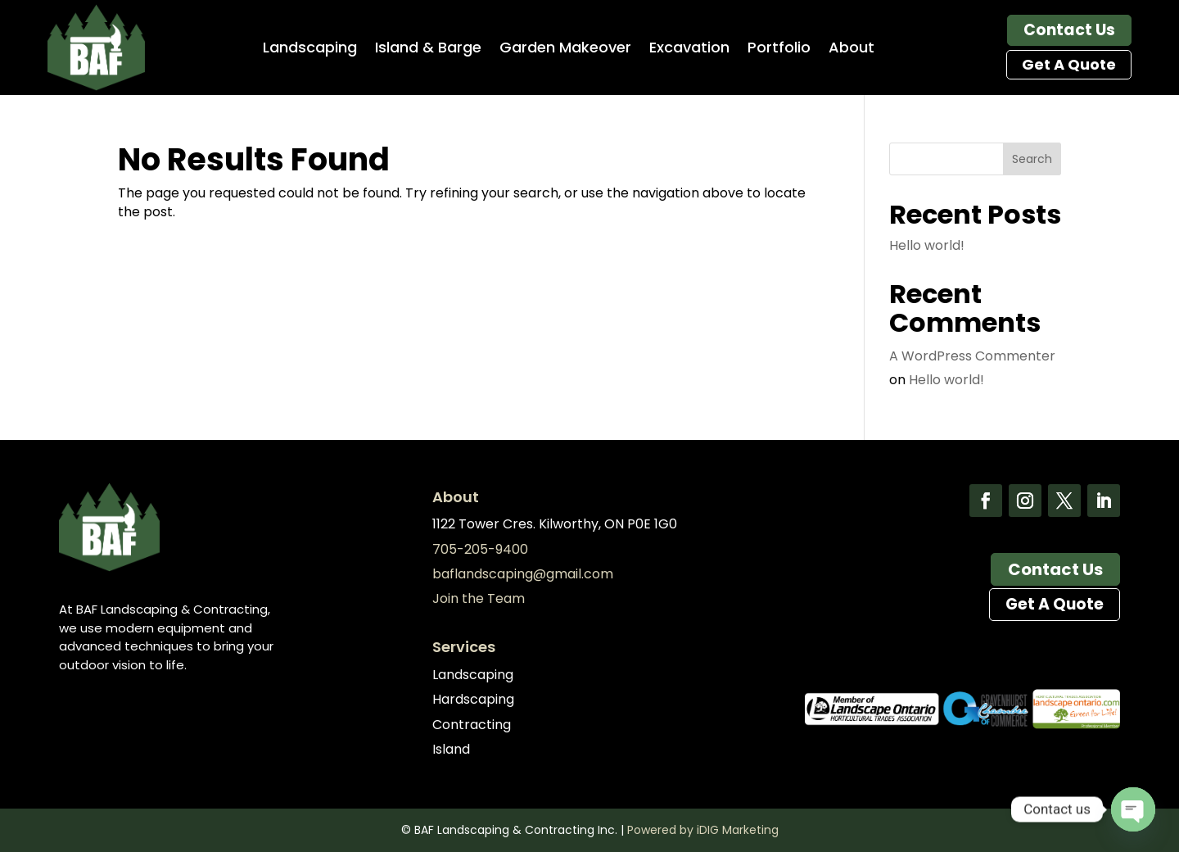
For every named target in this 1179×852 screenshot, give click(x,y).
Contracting (471, 724)
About (851, 49)
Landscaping (310, 49)
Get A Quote (1069, 64)
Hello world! (926, 245)
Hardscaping (473, 699)
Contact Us (1069, 30)
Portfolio (779, 49)
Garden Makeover (565, 49)
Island (451, 749)
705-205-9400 (480, 549)
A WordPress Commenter (972, 356)
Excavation (689, 49)
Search (1032, 159)
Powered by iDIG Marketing (703, 830)
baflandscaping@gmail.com (522, 573)
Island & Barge (428, 49)
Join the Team (478, 598)
